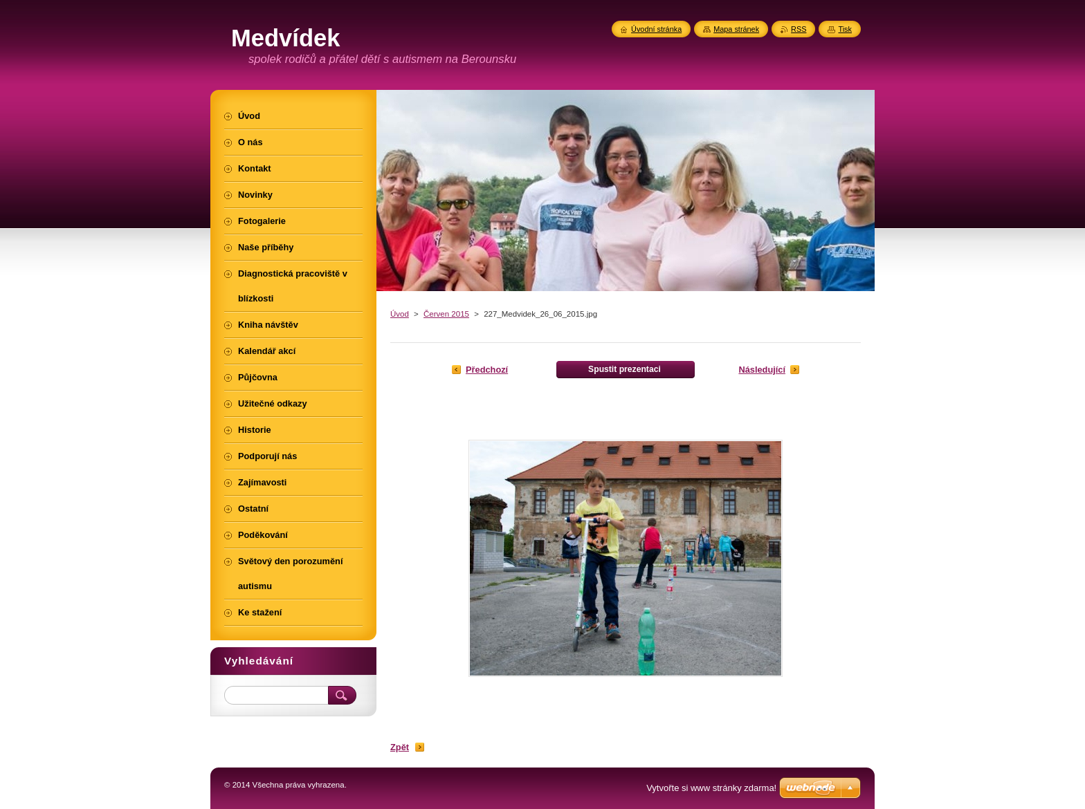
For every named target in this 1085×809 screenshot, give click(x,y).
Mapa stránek (736, 29)
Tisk (845, 29)
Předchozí (487, 369)
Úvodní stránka (656, 29)
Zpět (399, 747)
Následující (761, 369)
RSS (798, 29)
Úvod (399, 314)
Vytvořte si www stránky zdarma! (711, 788)
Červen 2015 (446, 314)
